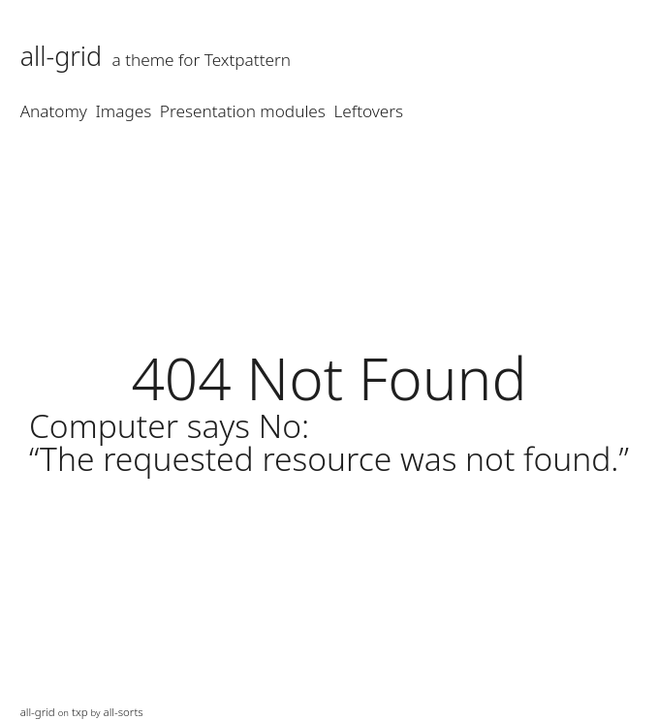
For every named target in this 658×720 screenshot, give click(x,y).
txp (80, 711)
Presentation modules (243, 111)
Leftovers (369, 111)
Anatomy (53, 111)
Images (124, 111)
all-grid (61, 56)
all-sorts (123, 711)
